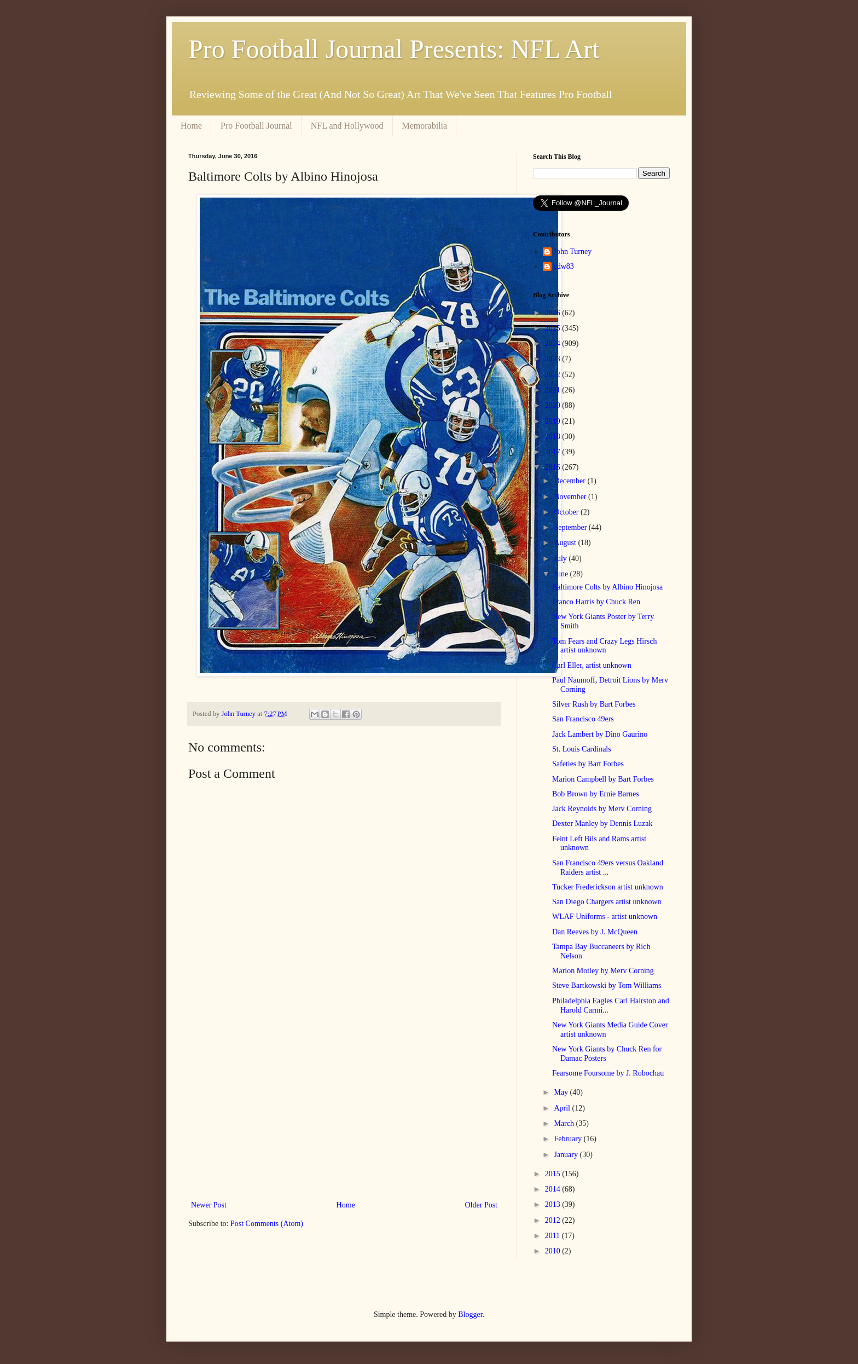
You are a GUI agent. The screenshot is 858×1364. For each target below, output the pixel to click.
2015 (554, 1174)
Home (191, 125)
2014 (554, 1189)
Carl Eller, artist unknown (591, 665)
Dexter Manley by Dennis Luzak (602, 823)
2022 (554, 375)
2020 (554, 405)
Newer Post (209, 1205)
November (571, 497)
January (566, 1155)
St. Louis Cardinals (581, 749)
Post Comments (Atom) (266, 1223)
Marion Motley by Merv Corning (603, 971)
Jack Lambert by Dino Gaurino (599, 734)
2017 (554, 452)
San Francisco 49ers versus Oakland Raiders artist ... (607, 867)
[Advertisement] (344, 1107)
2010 (554, 1251)
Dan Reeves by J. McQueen (594, 932)
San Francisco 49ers (583, 719)
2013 (554, 1204)
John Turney (573, 251)
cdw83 (564, 266)
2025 (554, 328)
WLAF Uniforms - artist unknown (604, 916)
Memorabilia (425, 125)
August (566, 543)
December (570, 481)
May (562, 1092)
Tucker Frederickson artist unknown (607, 887)
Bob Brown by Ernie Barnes (595, 794)
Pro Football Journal (256, 125)
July (561, 558)
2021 (554, 390)
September (571, 527)
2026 (554, 313)
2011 (553, 1236)
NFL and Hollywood (347, 125)
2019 (554, 421)
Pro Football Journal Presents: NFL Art (394, 48)
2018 (554, 436)
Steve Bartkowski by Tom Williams (606, 985)
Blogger (470, 1314)
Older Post (481, 1205)
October (567, 512)
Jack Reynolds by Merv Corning (602, 809)
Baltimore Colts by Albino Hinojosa (607, 587)
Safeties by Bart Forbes (588, 764)
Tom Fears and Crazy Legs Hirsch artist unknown (604, 646)
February (568, 1139)
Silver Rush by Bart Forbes (593, 704)
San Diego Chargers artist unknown (607, 902)
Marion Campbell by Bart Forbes (603, 779)
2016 (554, 467)
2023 (554, 359)
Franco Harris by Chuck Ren (596, 602)
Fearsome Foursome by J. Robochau (608, 1073)
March (565, 1123)
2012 (554, 1220)
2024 (554, 343)
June (562, 574)
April (563, 1108)
